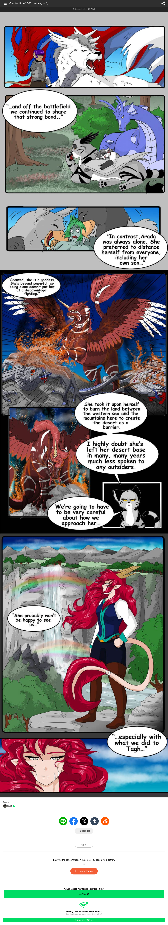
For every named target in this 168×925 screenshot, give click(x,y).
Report (83, 844)
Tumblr (94, 821)
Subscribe (85, 830)
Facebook (73, 821)
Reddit (105, 821)
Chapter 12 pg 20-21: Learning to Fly (29, 3)
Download (84, 894)
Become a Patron (84, 871)
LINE (63, 821)
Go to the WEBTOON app (84, 920)
